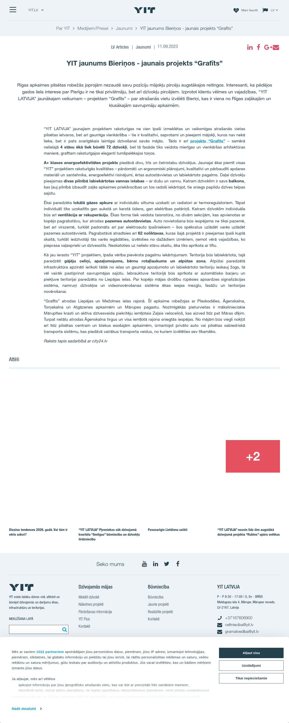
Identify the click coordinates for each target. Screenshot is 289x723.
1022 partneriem (50, 652)
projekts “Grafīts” (207, 140)
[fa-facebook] (258, 47)
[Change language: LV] (271, 10)
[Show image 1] (90, 424)
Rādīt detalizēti (24, 709)
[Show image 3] (198, 456)
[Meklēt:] (64, 629)
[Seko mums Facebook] (177, 564)
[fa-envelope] (276, 47)
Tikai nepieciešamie (251, 678)
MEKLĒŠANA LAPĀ (21, 619)
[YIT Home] (144, 10)
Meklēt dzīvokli (89, 598)
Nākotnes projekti (91, 605)
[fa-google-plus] (267, 47)
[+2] (253, 456)
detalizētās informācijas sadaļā (173, 697)
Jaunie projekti (158, 605)
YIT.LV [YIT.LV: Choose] (35, 10)
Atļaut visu (251, 653)
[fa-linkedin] (250, 47)
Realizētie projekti (160, 612)
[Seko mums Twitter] (166, 564)
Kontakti (84, 627)
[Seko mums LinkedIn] (155, 564)
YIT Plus (84, 619)
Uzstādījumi (251, 665)
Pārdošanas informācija (95, 612)
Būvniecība (155, 598)
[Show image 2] (226, 407)
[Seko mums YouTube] (144, 564)
